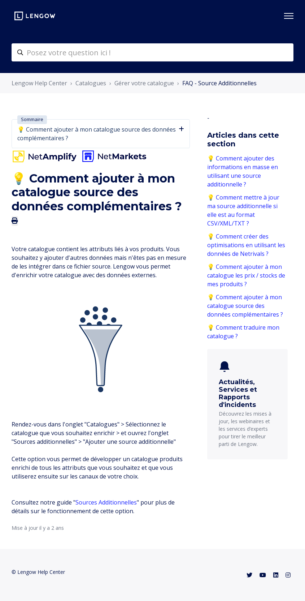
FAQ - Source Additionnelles (219, 83)
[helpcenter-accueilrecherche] (152, 52)
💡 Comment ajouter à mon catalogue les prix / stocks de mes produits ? (246, 275)
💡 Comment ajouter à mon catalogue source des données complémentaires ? (245, 305)
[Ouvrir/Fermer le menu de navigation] (288, 16)
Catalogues (90, 83)
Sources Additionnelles (106, 502)
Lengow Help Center (39, 83)
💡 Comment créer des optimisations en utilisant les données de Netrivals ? (246, 245)
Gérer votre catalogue (144, 83)
